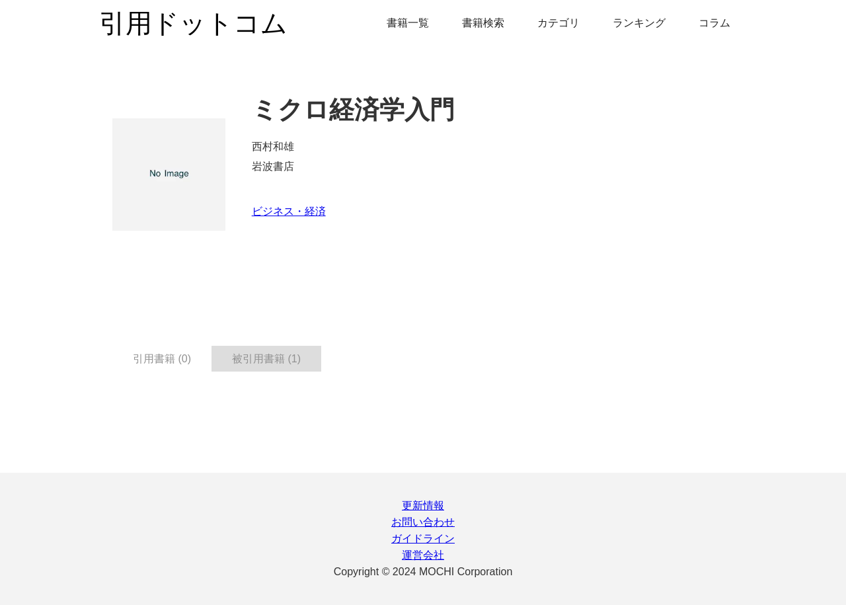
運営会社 (423, 555)
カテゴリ (558, 22)
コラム (714, 22)
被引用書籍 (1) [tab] (266, 358)
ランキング (639, 22)
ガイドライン (423, 538)
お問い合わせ (423, 522)
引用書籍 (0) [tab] (162, 358)
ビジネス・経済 (289, 211)
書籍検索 (483, 22)
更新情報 (423, 505)
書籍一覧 (408, 22)
